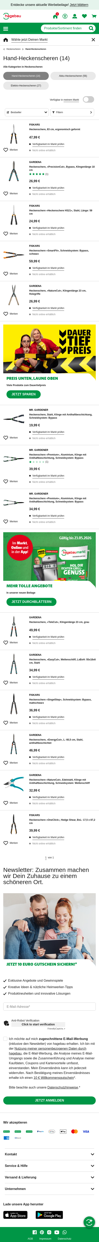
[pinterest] (42, 1232)
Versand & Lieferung (20, 1177)
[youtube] (56, 1232)
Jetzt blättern (79, 4)
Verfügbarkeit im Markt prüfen (48, 144)
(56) (73, 76)
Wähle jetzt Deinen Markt (29, 39)
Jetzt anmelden (49, 1100)
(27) (26, 85)
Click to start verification (38, 1024)
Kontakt (11, 1154)
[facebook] (35, 1232)
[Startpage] (12, 16)
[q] (63, 28)
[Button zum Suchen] (91, 28)
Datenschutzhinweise (62, 1087)
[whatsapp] (65, 1232)
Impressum (45, 1239)
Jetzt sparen (24, 394)
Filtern (59, 112)
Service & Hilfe (16, 1166)
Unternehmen (15, 1189)
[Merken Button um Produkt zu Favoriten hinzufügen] (13, 148)
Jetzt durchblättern (31, 601)
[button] (5, 28)
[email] (49, 1006)
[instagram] (49, 1232)
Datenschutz (64, 1239)
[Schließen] (93, 39)
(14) (26, 76)
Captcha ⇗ (56, 1029)
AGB (30, 1239)
